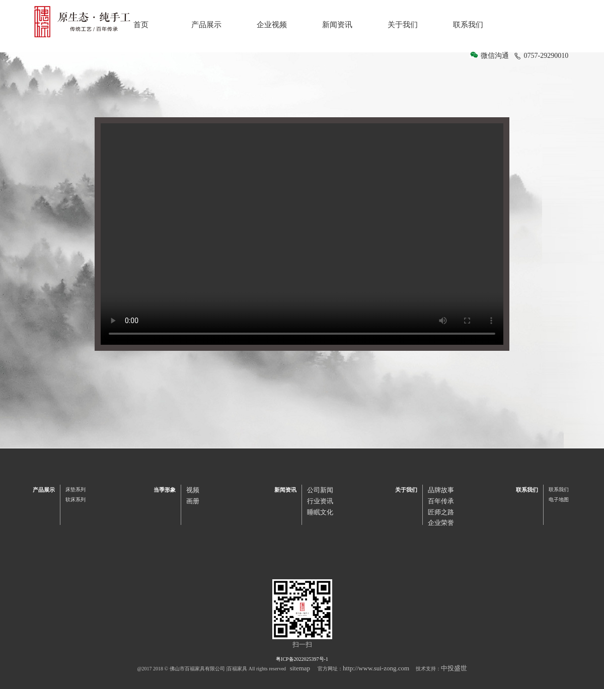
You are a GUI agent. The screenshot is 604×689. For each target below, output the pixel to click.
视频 (192, 490)
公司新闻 (320, 490)
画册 (192, 501)
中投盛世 (454, 668)
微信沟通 (495, 55)
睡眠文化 (320, 512)
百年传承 (441, 501)
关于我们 (403, 25)
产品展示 (206, 25)
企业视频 (272, 25)
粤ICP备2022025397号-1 (302, 659)
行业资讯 (320, 501)
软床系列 (75, 499)
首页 (140, 25)
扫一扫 (302, 644)
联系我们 (468, 25)
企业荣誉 (441, 522)
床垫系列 (75, 489)
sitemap (300, 668)
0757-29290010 (541, 55)
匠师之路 (441, 512)
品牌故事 (441, 490)
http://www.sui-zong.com (376, 668)
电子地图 (559, 499)
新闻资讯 (337, 25)
